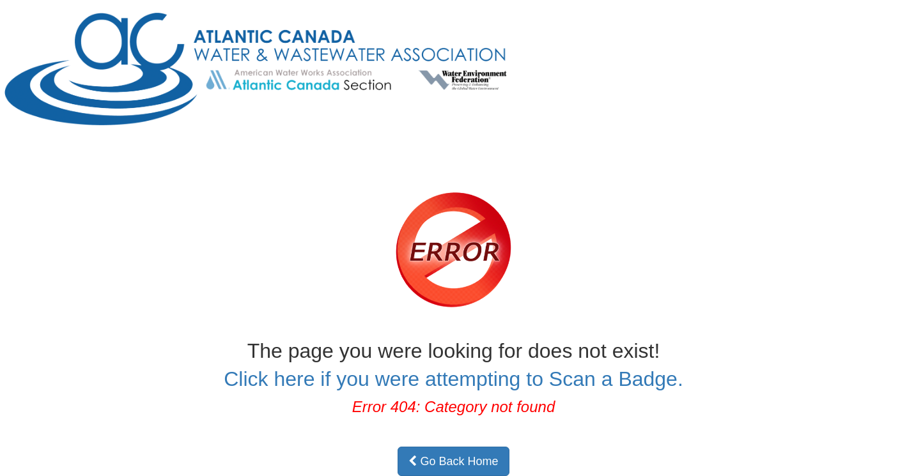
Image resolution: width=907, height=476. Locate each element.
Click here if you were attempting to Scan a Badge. (453, 378)
